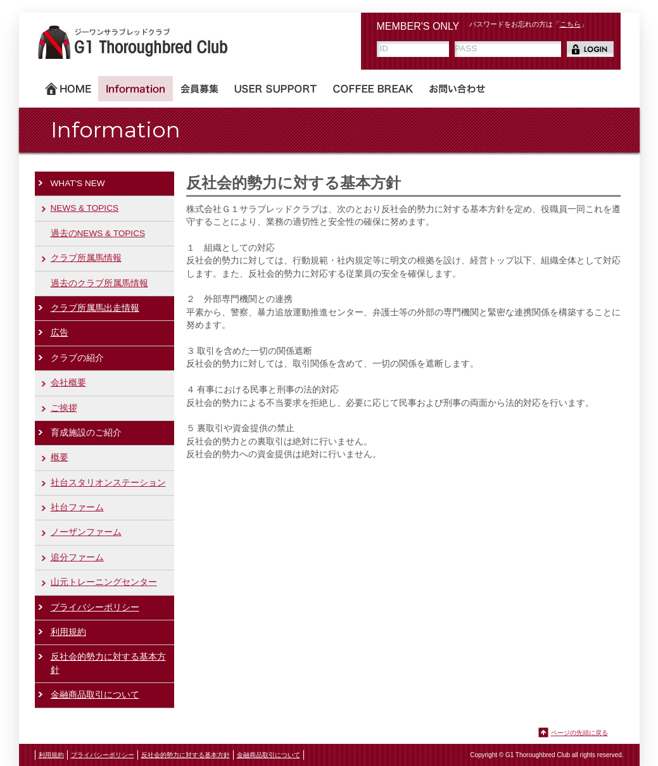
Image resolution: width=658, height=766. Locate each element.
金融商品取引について (95, 695)
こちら (570, 24)
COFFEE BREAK (373, 88)
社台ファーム (77, 507)
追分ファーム (77, 557)
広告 (59, 332)
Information (135, 88)
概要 (59, 457)
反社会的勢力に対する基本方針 (108, 663)
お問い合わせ (457, 88)
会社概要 (68, 382)
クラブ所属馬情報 (86, 258)
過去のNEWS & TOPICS (98, 233)
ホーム (68, 88)
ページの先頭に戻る (579, 732)
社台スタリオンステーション (108, 482)
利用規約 (68, 632)
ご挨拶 (64, 408)
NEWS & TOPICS (85, 208)
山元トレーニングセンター (104, 582)
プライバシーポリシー (95, 607)
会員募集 (199, 88)
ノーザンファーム (86, 532)
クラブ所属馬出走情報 (95, 308)
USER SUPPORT (275, 88)
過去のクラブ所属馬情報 (99, 283)
